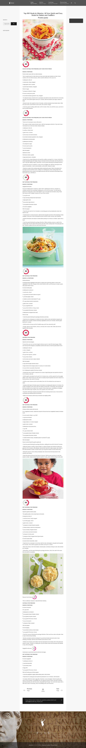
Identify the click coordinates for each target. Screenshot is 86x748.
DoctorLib (31, 745)
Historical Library (46, 745)
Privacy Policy (54, 745)
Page (31, 689)
